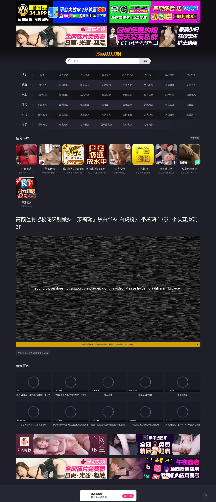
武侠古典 (106, 114)
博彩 (24, 75)
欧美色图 (84, 104)
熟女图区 (169, 104)
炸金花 (148, 74)
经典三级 (148, 94)
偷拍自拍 (63, 94)
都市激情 (42, 114)
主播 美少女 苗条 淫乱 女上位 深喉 (33, 353)
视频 (24, 85)
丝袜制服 (148, 84)
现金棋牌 (169, 74)
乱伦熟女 (169, 94)
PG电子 (42, 74)
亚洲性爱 (42, 94)
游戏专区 (106, 74)
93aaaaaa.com (108, 54)
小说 (24, 114)
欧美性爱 (106, 94)
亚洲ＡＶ (42, 84)
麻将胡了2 (127, 74)
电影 (24, 95)
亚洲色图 (63, 104)
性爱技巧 (191, 114)
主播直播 (169, 84)
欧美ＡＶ (84, 84)
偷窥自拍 (42, 104)
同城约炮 (42, 124)
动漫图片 (106, 104)
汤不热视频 (106, 124)
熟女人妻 (127, 84)
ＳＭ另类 (191, 84)
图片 (24, 104)
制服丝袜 (127, 94)
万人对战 (84, 74)
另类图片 (191, 104)
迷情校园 (127, 114)
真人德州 (63, 74)
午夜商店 (63, 124)
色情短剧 (148, 124)
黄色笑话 (169, 114)
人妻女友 (84, 114)
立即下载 (128, 495)
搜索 (145, 61)
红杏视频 (127, 124)
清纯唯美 (148, 104)
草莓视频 (84, 124)
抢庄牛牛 (191, 74)
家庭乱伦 (63, 114)
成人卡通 (84, 94)
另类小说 (148, 114)
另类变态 (191, 94)
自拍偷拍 (63, 84)
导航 (24, 124)
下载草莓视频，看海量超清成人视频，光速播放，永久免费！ (140, 344)
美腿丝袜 (127, 104)
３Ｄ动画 (106, 84)
